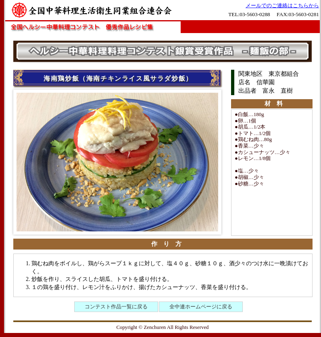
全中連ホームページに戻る (200, 307)
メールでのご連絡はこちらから (282, 5)
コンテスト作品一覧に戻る (116, 307)
